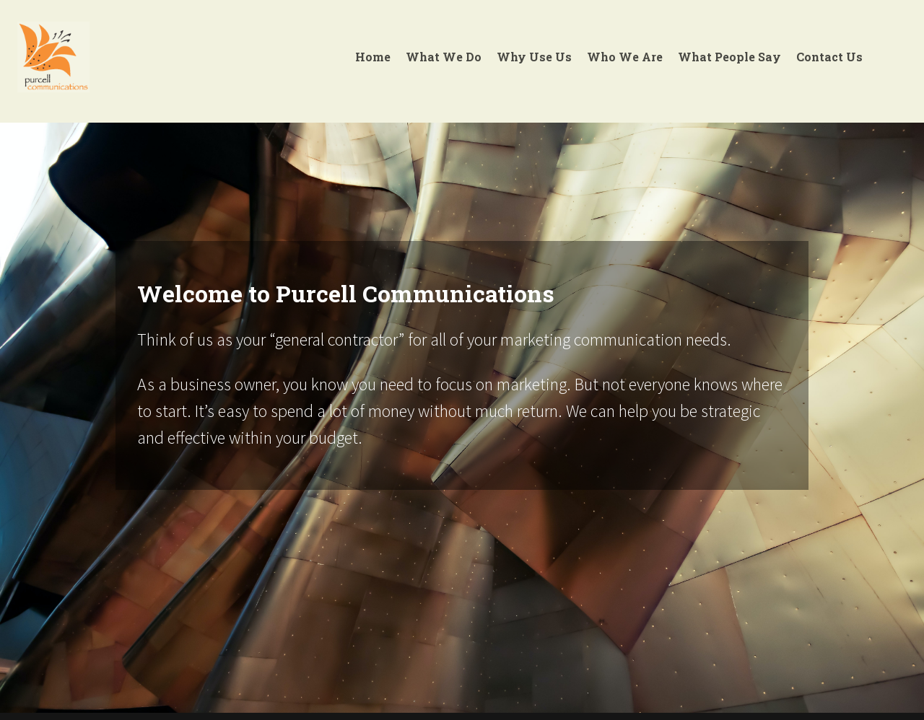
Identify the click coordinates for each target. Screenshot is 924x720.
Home (373, 56)
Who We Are (625, 56)
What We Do (443, 56)
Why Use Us (534, 56)
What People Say (729, 56)
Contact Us (829, 56)
